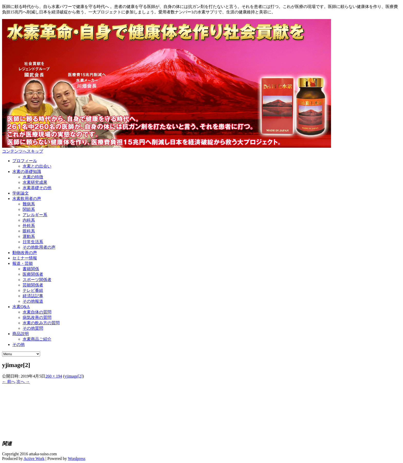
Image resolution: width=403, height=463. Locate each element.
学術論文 (20, 193)
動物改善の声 (24, 252)
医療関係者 (33, 274)
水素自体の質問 (37, 312)
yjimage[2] (74, 376)
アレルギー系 (35, 215)
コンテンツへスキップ (22, 151)
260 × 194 (53, 376)
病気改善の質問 (37, 317)
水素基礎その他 (37, 188)
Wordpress (76, 458)
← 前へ (8, 381)
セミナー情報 (24, 258)
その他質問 (33, 328)
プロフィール (24, 161)
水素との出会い (37, 166)
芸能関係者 (33, 285)
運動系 (29, 236)
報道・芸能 (22, 263)
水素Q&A (21, 306)
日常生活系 (33, 242)
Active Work (34, 458)
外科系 (29, 225)
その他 (18, 344)
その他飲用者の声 (39, 247)
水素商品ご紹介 (37, 339)
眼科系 (29, 231)
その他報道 (33, 301)
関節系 (29, 209)
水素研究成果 (35, 182)
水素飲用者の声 (26, 198)
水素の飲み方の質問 (41, 323)
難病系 (29, 204)
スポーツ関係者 (37, 279)
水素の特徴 (33, 177)
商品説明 (20, 333)
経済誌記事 (33, 296)
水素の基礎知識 (26, 171)
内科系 (29, 220)
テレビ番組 (33, 290)
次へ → (23, 381)
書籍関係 (31, 269)
